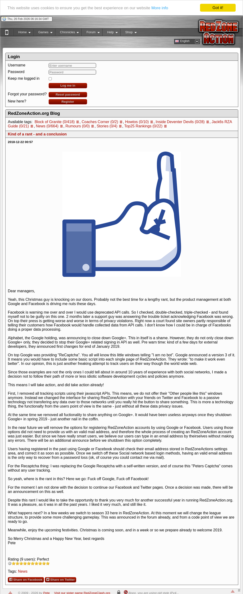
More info (159, 8)
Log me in (67, 85)
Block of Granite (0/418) (55, 122)
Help (110, 33)
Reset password (68, 94)
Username (16, 65)
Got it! (217, 7)
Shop (128, 33)
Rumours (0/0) (77, 126)
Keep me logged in (23, 78)
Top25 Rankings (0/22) (143, 126)
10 (48, 563)
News (23, 571)
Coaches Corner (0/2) (100, 122)
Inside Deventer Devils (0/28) (180, 122)
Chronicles (67, 33)
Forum (90, 33)
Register (67, 101)
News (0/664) (47, 126)
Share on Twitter (60, 579)
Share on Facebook (25, 579)
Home (22, 33)
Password (16, 72)
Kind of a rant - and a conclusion (37, 134)
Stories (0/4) (107, 126)
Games (42, 33)
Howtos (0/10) (137, 122)
